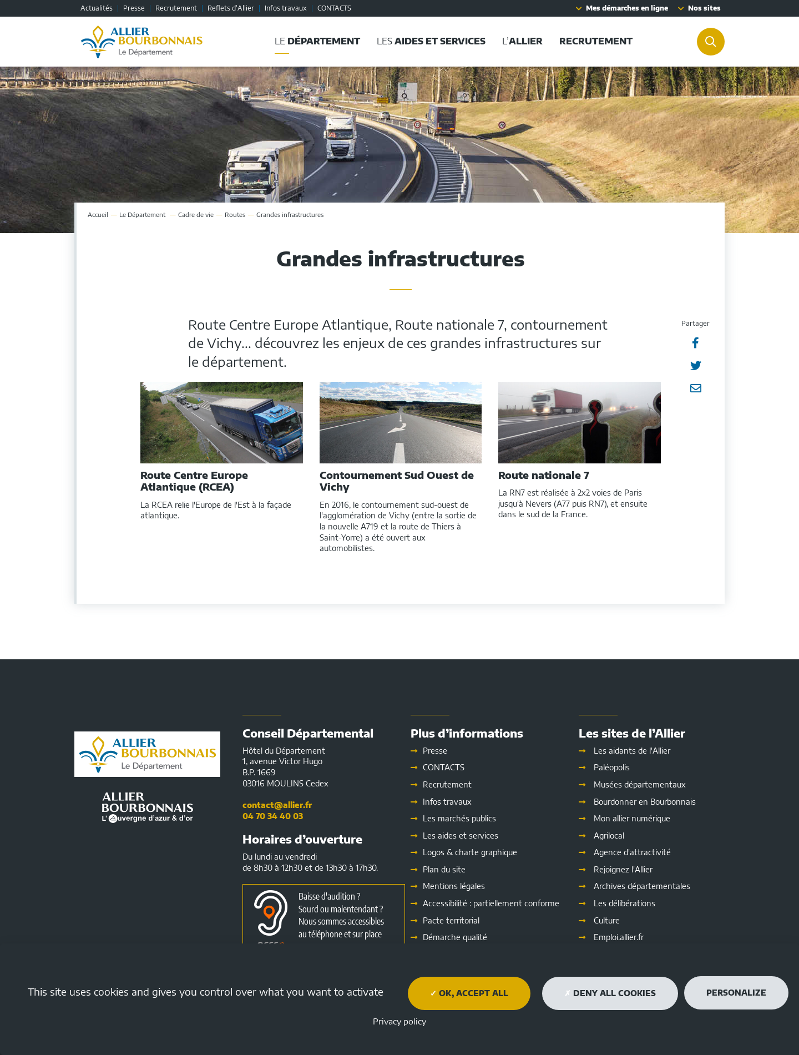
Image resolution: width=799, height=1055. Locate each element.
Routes (235, 214)
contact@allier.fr (277, 805)
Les (460, 835)
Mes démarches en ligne (627, 8)
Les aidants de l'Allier (632, 750)
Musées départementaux (640, 784)
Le (143, 214)
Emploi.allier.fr (619, 937)
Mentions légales (454, 886)
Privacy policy (399, 1021)
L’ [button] (522, 41)
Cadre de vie (196, 214)
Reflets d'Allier (231, 8)
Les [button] (431, 41)
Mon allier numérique (632, 818)
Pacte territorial (451, 920)
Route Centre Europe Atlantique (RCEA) (194, 481)
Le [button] (317, 41)
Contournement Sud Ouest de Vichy (397, 481)
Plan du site (444, 869)
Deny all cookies (610, 993)
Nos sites (704, 8)
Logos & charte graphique (470, 852)
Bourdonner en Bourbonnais (645, 801)
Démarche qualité (455, 937)
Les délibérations (624, 903)
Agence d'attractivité (632, 852)
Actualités (96, 8)
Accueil (98, 214)
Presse (134, 8)
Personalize (736, 992)
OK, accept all (469, 993)
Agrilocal (609, 835)
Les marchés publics (459, 818)
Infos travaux (286, 8)
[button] (596, 41)
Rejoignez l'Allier (623, 869)
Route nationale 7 (543, 475)
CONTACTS (334, 8)
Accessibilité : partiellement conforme (491, 903)
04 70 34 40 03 (272, 816)
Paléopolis (612, 767)
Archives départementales (642, 886)
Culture (607, 920)
